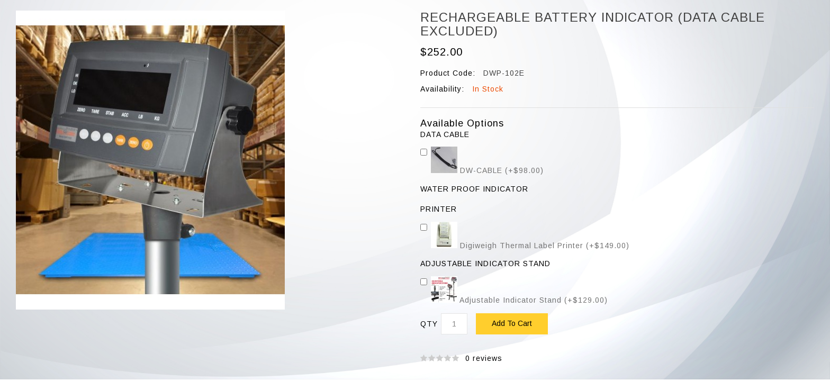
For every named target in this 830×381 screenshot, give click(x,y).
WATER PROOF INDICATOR (474, 189)
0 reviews (483, 358)
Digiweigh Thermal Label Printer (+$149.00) (524, 245)
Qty (429, 324)
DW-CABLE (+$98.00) (482, 170)
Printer (438, 209)
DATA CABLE (445, 135)
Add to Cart (512, 323)
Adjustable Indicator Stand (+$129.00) (514, 300)
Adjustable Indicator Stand (485, 264)
